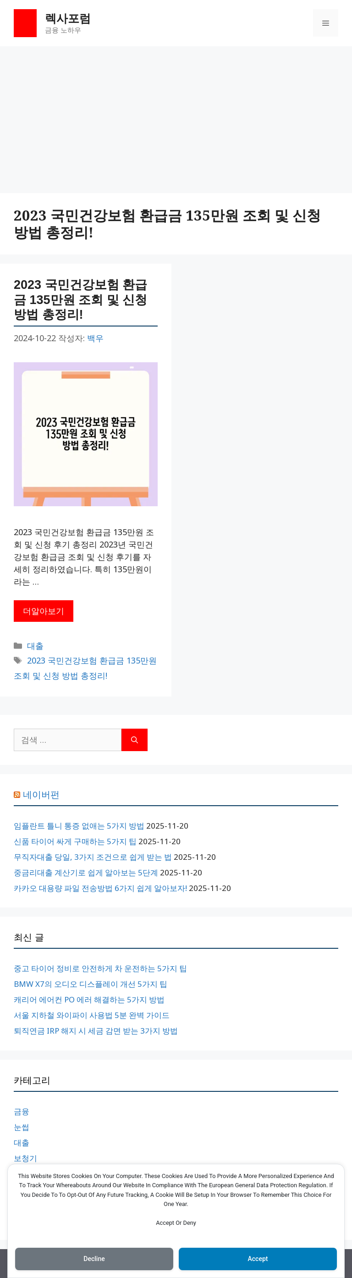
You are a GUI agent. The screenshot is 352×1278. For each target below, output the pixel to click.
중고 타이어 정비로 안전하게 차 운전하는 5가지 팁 (100, 968)
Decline (93, 1258)
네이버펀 (41, 795)
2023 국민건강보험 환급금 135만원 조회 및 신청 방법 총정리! (80, 299)
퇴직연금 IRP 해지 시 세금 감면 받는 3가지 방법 (96, 1030)
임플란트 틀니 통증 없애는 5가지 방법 (79, 825)
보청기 (25, 1158)
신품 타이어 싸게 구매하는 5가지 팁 (75, 841)
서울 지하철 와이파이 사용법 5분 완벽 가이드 (92, 1015)
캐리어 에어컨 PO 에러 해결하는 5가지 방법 (89, 999)
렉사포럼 (68, 18)
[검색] (134, 740)
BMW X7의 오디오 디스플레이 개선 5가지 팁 (90, 984)
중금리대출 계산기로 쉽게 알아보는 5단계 (86, 872)
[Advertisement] (176, 115)
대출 (35, 645)
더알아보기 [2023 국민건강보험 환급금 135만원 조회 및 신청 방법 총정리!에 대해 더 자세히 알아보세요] (43, 610)
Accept (258, 1258)
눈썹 (21, 1127)
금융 (21, 1111)
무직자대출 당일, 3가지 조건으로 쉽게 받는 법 (93, 857)
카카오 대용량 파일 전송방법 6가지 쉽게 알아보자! (100, 888)
